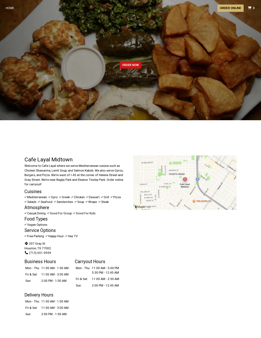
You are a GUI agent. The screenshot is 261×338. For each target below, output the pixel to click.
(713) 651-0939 (37, 253)
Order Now (130, 65)
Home (10, 8)
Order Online (230, 8)
